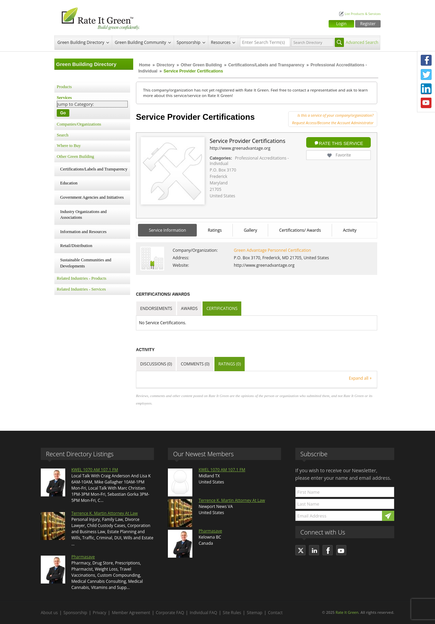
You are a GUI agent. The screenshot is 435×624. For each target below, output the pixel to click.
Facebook (426, 60)
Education (68, 183)
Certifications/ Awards (300, 230)
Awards (189, 308)
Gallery (250, 230)
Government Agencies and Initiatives (92, 197)
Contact (275, 612)
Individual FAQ (203, 612)
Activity (349, 230)
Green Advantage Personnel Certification (272, 250)
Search (62, 135)
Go (63, 113)
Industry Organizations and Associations (83, 214)
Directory (166, 65)
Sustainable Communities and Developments (85, 263)
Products (64, 86)
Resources (221, 42)
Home (144, 65)
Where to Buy (69, 145)
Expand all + (360, 378)
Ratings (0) (229, 364)
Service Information (167, 230)
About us (49, 612)
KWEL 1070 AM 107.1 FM (94, 470)
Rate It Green (346, 612)
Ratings (215, 230)
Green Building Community (140, 42)
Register (368, 24)
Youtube (426, 103)
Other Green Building (201, 65)
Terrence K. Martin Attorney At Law (104, 513)
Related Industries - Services (81, 289)
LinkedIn (426, 88)
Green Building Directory (80, 42)
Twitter (426, 74)
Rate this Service (341, 143)
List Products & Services (363, 14)
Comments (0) (195, 364)
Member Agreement (131, 612)
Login (341, 24)
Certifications (222, 308)
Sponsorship (189, 42)
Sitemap (254, 612)
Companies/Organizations (79, 124)
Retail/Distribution (76, 245)
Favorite (338, 155)
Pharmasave (83, 557)
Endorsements (156, 308)
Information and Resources (83, 231)
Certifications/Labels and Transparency (266, 65)
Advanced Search (362, 42)
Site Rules (232, 612)
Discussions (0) (156, 364)
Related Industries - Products (81, 278)
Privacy (99, 612)
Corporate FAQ (170, 612)
